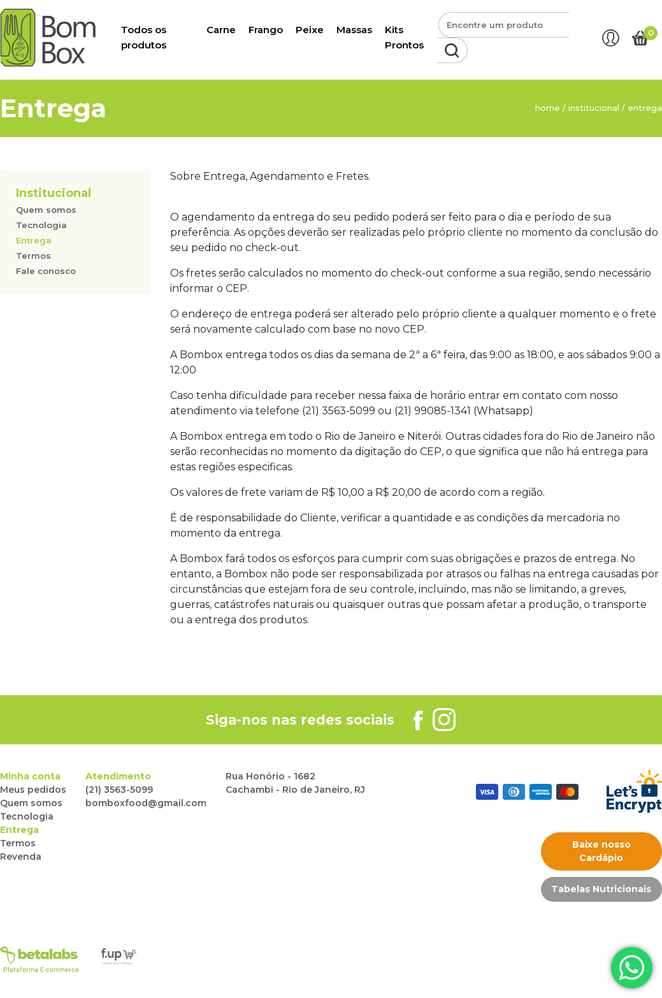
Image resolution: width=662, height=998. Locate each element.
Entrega (34, 240)
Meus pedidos (33, 789)
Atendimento (118, 776)
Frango (265, 30)
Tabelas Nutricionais (601, 889)
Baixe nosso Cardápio (601, 851)
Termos (33, 255)
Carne (221, 30)
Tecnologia (41, 225)
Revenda (20, 856)
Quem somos (46, 210)
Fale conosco (46, 271)
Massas (354, 30)
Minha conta (30, 776)
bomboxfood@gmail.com (145, 803)
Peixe (310, 30)
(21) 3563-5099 (119, 789)
